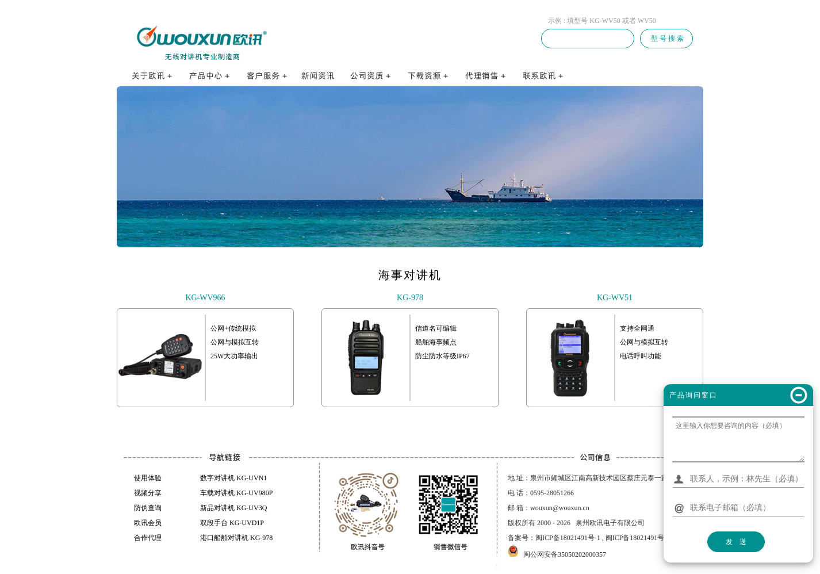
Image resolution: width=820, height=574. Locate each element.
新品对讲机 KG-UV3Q (233, 508)
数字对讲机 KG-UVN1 (233, 478)
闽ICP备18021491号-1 (567, 538)
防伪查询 (148, 508)
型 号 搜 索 (666, 39)
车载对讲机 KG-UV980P (236, 493)
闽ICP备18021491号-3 (638, 538)
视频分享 (148, 493)
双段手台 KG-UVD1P (232, 523)
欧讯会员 (148, 523)
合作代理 (148, 538)
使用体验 (148, 478)
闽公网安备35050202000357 (564, 554)
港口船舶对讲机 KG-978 (236, 538)
